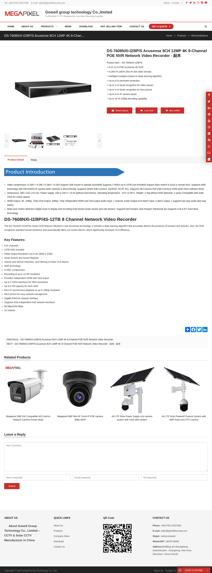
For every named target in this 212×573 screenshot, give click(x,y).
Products (58, 528)
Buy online (173, 110)
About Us (58, 523)
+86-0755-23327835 (18, 3)
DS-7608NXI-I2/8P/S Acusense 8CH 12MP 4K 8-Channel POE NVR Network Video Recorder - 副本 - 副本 (68, 341)
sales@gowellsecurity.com (52, 3)
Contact (175, 3)
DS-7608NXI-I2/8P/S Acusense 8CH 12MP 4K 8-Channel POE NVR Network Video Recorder (67, 337)
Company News (62, 534)
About (167, 3)
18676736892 (172, 539)
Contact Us (59, 544)
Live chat (146, 110)
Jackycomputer (168, 534)
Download (59, 539)
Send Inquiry (120, 110)
